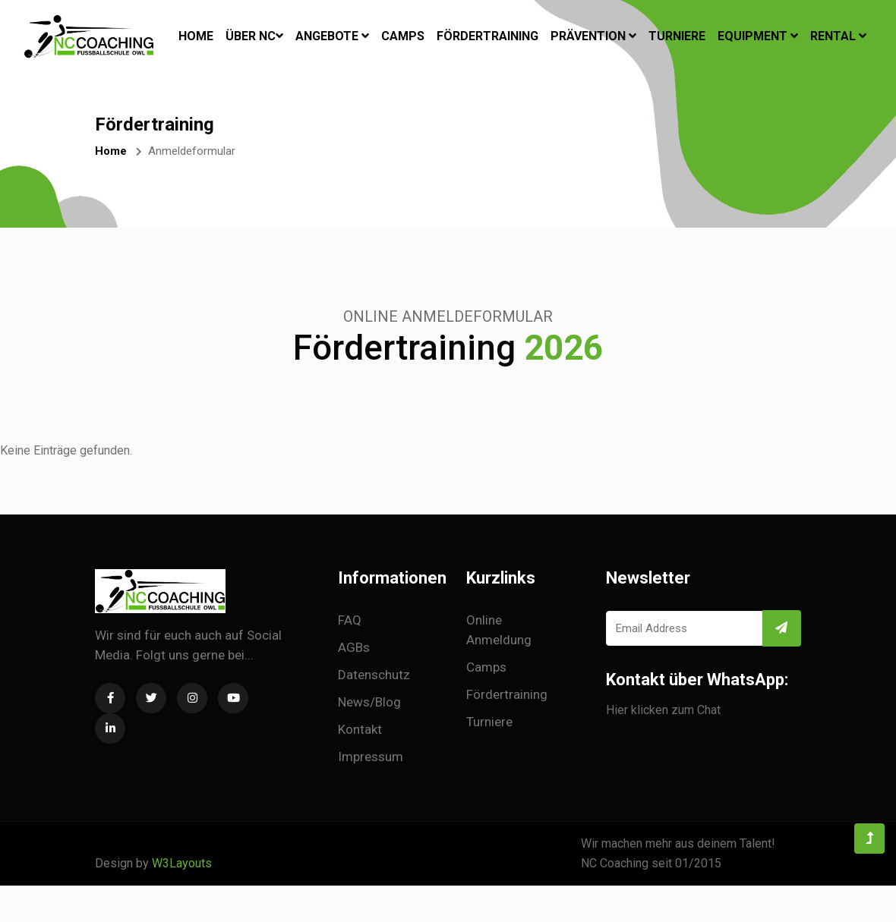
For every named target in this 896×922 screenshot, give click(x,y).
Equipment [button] (758, 36)
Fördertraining (487, 36)
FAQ (349, 620)
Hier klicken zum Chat (663, 710)
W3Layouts (182, 863)
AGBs (354, 647)
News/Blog (369, 702)
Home (195, 35)
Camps (402, 36)
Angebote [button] (332, 36)
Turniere (676, 36)
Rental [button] (838, 36)
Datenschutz (374, 674)
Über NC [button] (254, 36)
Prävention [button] (593, 36)
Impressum (370, 756)
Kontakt (360, 729)
